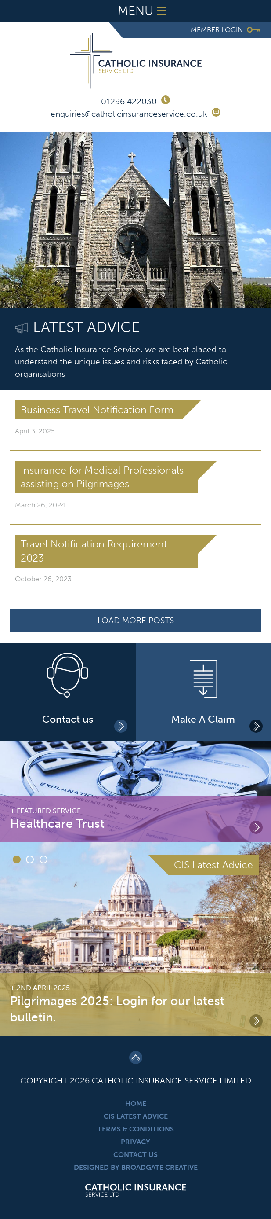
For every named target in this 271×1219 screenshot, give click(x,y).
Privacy (135, 1142)
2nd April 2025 (43, 988)
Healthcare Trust (57, 823)
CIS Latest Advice (136, 1116)
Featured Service (49, 811)
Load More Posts (136, 620)
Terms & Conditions (136, 1129)
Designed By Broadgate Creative (136, 1167)
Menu (144, 11)
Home (135, 1103)
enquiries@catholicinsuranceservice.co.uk (129, 114)
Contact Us (135, 1154)
